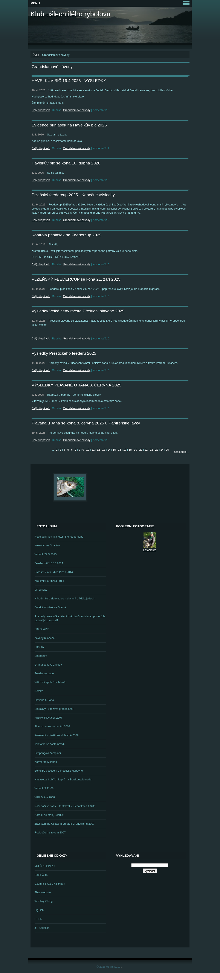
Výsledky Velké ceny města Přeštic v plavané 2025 (78, 311)
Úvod (36, 54)
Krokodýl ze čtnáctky (47, 545)
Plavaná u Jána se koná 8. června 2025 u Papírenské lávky (86, 423)
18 (130, 449)
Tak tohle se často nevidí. (50, 744)
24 (161, 449)
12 (98, 449)
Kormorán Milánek (46, 761)
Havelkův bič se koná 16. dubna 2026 (66, 163)
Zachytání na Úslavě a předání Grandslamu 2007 (65, 823)
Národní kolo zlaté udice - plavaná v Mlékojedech (65, 598)
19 (135, 449)
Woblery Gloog (44, 901)
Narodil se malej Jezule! (49, 814)
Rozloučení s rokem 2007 (50, 832)
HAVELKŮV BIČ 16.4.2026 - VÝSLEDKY (69, 80)
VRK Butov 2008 (45, 797)
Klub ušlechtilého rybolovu (70, 14)
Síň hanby (41, 655)
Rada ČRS (41, 874)
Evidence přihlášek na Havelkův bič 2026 (69, 125)
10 (87, 449)
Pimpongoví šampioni (48, 753)
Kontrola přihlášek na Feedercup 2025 (66, 235)
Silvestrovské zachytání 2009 (52, 726)
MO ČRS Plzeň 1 (45, 866)
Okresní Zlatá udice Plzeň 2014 (54, 572)
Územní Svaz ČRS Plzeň (50, 883)
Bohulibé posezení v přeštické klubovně (59, 770)
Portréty (39, 646)
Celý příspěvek (41, 110)
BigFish (39, 910)
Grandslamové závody (76, 110)
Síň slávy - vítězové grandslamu (54, 708)
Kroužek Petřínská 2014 (49, 580)
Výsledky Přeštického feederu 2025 (64, 353)
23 (156, 449)
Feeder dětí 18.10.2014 (49, 563)
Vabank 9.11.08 (44, 788)
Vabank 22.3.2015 (46, 554)
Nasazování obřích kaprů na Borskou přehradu (63, 779)
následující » (181, 451)
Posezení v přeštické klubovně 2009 (57, 735)
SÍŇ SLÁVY (42, 629)
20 (140, 449)
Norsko (39, 691)
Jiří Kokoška (42, 927)
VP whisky (41, 589)
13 (103, 449)
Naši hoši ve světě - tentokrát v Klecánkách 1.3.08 (65, 806)
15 (114, 449)
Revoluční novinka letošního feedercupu (59, 536)
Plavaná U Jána (44, 700)
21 (146, 449)
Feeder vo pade (44, 673)
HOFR (38, 919)
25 (167, 449)
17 (124, 449)
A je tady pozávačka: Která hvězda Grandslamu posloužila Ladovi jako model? (70, 618)
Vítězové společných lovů (50, 682)
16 (119, 449)
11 (93, 449)
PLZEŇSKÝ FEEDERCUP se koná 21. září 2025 (76, 279)
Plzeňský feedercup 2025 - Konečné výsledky (73, 195)
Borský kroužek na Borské (51, 607)
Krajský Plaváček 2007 (48, 717)
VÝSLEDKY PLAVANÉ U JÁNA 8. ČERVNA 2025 (76, 385)
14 (108, 449)
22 (151, 449)
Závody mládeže (45, 638)
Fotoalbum (149, 550)
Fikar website (43, 892)
